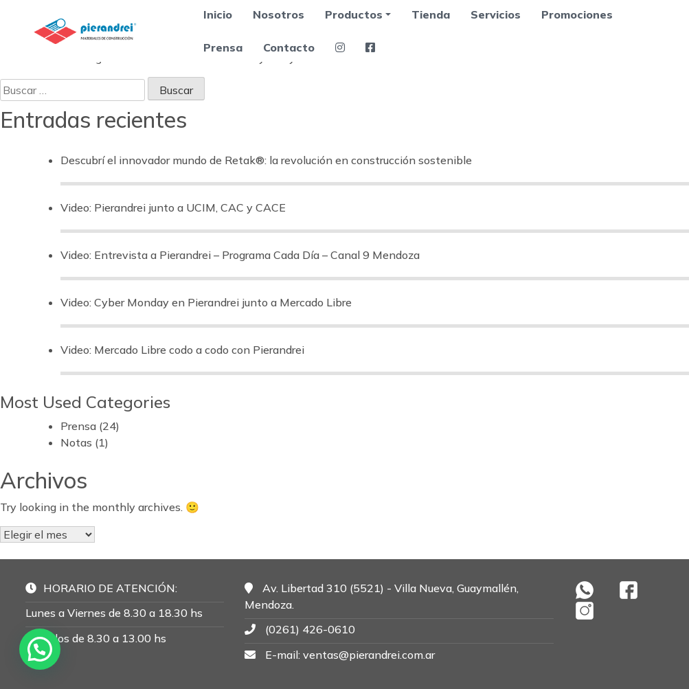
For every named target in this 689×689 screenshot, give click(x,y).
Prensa (222, 47)
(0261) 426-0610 (310, 629)
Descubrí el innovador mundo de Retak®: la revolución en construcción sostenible (266, 160)
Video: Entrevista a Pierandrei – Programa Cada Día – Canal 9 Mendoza (240, 255)
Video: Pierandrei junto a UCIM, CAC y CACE (173, 207)
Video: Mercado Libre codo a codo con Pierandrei (182, 350)
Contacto (289, 47)
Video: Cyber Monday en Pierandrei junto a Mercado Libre (206, 302)
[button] (39, 649)
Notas (76, 442)
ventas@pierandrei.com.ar (369, 655)
